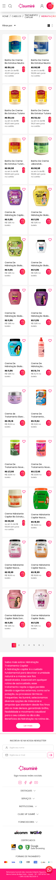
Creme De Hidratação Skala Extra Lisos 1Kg (39, 316)
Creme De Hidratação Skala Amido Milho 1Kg (39, 215)
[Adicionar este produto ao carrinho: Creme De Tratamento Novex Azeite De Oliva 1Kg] (22, 473)
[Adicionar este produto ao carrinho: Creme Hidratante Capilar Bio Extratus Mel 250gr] (23, 523)
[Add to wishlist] (24, 38)
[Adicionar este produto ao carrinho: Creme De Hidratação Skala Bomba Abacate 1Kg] (22, 272)
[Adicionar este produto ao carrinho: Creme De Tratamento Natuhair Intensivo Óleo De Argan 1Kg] (48, 423)
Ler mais (28, 725)
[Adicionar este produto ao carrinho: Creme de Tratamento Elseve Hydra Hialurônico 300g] (22, 423)
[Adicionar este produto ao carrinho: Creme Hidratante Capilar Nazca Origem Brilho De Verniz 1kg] (22, 574)
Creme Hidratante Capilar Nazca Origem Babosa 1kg (41, 517)
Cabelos (16, 16)
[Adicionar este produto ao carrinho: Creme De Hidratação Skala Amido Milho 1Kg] (48, 221)
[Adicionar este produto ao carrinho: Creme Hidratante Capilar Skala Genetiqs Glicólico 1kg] (48, 625)
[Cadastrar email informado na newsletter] (51, 755)
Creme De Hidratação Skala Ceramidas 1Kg (13, 316)
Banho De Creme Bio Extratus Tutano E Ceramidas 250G (15, 163)
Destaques (28, 790)
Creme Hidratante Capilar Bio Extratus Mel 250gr (15, 516)
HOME (5, 16)
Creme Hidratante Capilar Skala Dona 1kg (14, 618)
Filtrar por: (9, 26)
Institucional (28, 806)
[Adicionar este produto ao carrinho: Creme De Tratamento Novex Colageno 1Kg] (48, 473)
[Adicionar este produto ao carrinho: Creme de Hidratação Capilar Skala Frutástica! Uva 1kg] (22, 221)
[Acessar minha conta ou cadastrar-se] (43, 6)
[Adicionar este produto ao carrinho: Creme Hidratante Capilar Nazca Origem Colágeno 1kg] (48, 574)
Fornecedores (28, 821)
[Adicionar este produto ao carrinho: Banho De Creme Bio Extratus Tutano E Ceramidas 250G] (23, 170)
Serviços (28, 798)
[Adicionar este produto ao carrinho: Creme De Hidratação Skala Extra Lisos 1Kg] (48, 322)
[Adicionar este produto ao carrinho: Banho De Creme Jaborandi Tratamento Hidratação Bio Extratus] (49, 170)
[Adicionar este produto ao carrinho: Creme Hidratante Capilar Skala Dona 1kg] (22, 625)
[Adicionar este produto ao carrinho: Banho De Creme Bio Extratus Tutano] (23, 120)
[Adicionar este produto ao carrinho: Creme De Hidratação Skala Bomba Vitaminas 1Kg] (48, 272)
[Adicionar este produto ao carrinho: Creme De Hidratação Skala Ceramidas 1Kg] (22, 322)
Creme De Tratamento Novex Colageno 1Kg (41, 467)
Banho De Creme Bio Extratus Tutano (15, 112)
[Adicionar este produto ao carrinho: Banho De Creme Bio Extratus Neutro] (23, 69)
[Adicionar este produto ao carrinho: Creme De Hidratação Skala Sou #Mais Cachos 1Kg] (22, 372)
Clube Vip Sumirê (28, 814)
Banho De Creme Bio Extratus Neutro (14, 62)
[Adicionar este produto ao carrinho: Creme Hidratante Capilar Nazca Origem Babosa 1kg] (48, 524)
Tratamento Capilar (31, 16)
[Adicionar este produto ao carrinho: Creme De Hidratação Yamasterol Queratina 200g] (48, 372)
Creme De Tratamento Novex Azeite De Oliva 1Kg (14, 467)
